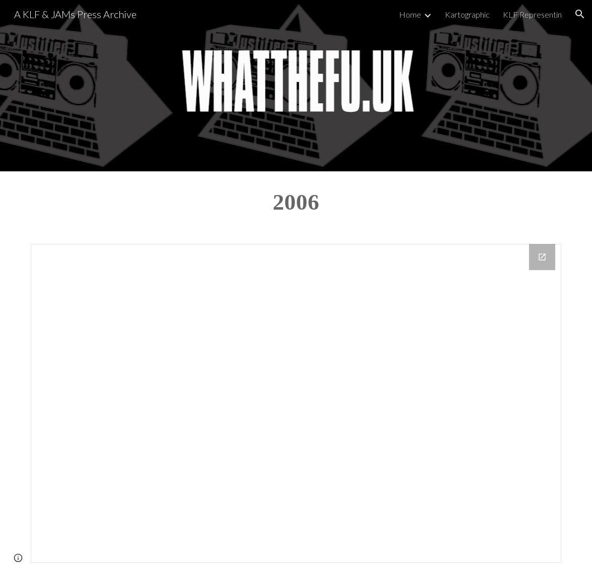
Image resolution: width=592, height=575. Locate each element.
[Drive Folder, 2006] (296, 403)
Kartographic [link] (467, 14)
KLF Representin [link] (532, 14)
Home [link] (410, 14)
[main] (296, 201)
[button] (580, 14)
